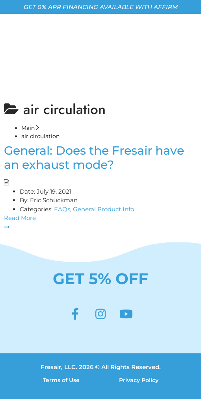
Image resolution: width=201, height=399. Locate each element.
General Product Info (103, 209)
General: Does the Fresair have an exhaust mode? (94, 157)
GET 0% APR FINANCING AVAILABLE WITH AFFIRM (101, 7)
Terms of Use (61, 380)
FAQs (62, 209)
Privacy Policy (138, 380)
